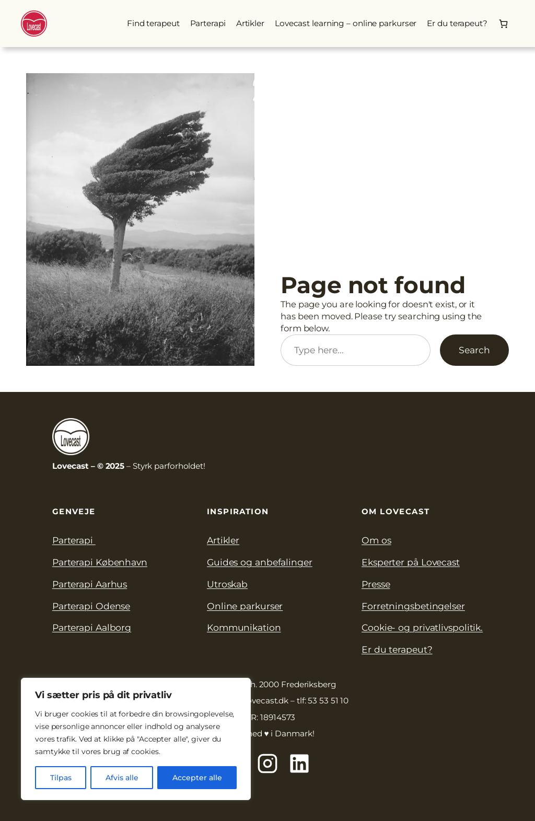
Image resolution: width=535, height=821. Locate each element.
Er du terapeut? (397, 649)
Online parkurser (245, 605)
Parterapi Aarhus (89, 584)
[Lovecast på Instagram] (267, 763)
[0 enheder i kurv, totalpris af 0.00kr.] (503, 23)
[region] (136, 739)
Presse (376, 584)
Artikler (223, 540)
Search (474, 349)
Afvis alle (122, 777)
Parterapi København (99, 562)
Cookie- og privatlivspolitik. (422, 627)
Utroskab (227, 584)
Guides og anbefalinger (259, 562)
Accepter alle (197, 777)
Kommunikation (244, 627)
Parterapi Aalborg (91, 627)
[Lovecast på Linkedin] (299, 763)
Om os (376, 540)
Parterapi (74, 540)
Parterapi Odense (91, 605)
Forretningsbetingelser (413, 605)
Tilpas (61, 777)
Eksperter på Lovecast (411, 562)
